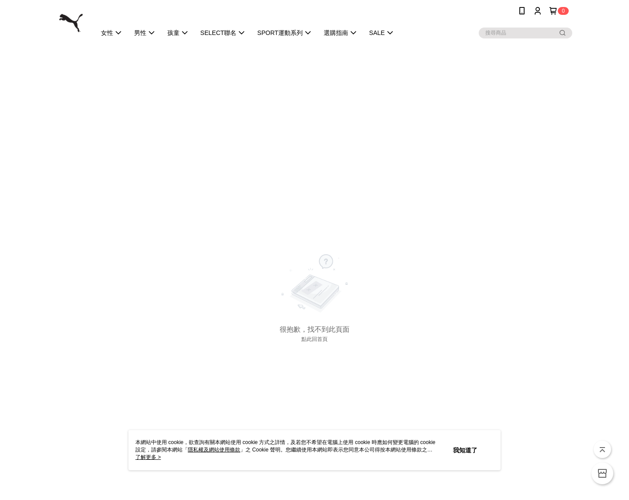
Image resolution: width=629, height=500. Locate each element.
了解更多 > (148, 457)
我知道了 (465, 450)
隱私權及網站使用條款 (214, 450)
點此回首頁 (314, 339)
